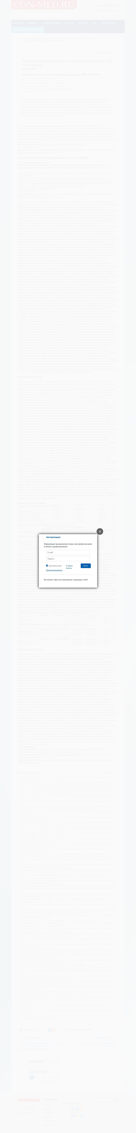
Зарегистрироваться (54, 570)
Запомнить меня (55, 566)
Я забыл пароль (69, 567)
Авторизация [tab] (53, 537)
